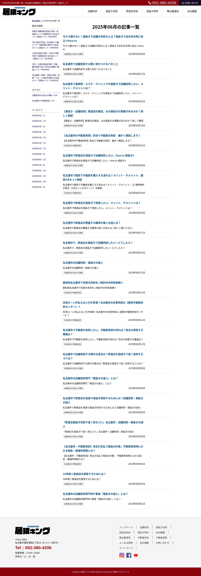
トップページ (126, 527)
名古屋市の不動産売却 (72, 145)
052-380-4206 (162, 3)
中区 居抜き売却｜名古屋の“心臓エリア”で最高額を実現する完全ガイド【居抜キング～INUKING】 (45, 45)
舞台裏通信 (173, 11)
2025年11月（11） (39, 143)
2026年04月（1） (39, 115)
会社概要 (192, 11)
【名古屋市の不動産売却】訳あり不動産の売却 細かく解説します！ (102, 135)
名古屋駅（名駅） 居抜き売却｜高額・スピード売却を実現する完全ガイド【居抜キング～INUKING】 (46, 78)
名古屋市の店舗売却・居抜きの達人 (83, 263)
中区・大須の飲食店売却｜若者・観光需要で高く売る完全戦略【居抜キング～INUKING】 (45, 67)
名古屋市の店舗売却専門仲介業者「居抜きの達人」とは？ (95, 494)
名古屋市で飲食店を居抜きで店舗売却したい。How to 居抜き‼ (98, 155)
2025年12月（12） (39, 137)
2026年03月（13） (39, 120)
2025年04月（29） (39, 181)
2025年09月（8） (39, 154)
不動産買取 (161, 537)
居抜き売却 (112, 11)
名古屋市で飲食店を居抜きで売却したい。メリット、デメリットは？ (102, 203)
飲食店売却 (132, 11)
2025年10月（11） (39, 148)
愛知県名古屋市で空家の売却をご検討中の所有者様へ (93, 282)
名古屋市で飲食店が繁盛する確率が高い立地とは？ (92, 223)
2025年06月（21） (39, 170)
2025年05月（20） (39, 176)
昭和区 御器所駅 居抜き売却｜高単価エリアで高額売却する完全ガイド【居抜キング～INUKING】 (45, 34)
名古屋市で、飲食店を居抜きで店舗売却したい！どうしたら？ (98, 243)
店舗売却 (92, 11)
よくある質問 (126, 542)
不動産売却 (143, 537)
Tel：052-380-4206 (33, 548)
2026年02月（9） (39, 126)
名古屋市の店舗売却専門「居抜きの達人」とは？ (90, 378)
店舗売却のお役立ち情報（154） (45, 95)
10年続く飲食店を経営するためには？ (84, 474)
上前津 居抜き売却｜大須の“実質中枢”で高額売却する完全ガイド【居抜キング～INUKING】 (45, 56)
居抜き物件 (152, 11)
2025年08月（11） (39, 159)
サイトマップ (126, 547)
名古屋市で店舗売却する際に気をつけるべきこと (90, 64)
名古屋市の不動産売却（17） (44, 100)
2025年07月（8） (39, 165)
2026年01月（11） (39, 132)
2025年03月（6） (39, 187)
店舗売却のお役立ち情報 (73, 54)
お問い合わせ (190, 2)
